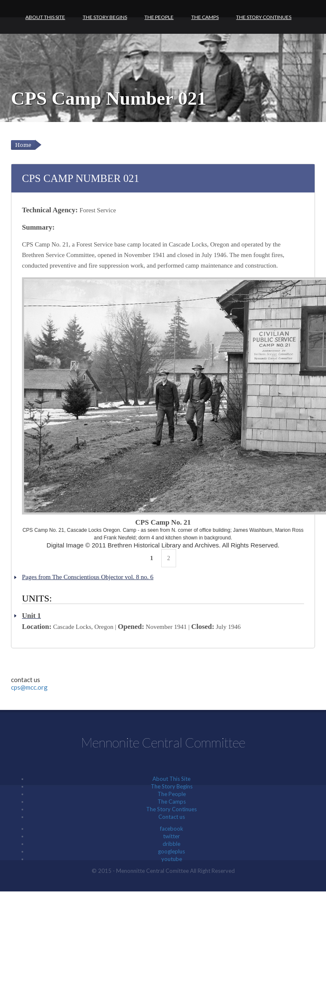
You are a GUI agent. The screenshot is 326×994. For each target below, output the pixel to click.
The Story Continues (263, 17)
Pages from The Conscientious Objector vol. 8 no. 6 (87, 577)
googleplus (171, 851)
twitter (171, 836)
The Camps (205, 17)
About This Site (45, 17)
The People (159, 17)
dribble (171, 843)
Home (23, 145)
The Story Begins (105, 17)
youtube (171, 859)
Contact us (171, 816)
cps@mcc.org (29, 687)
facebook (171, 828)
